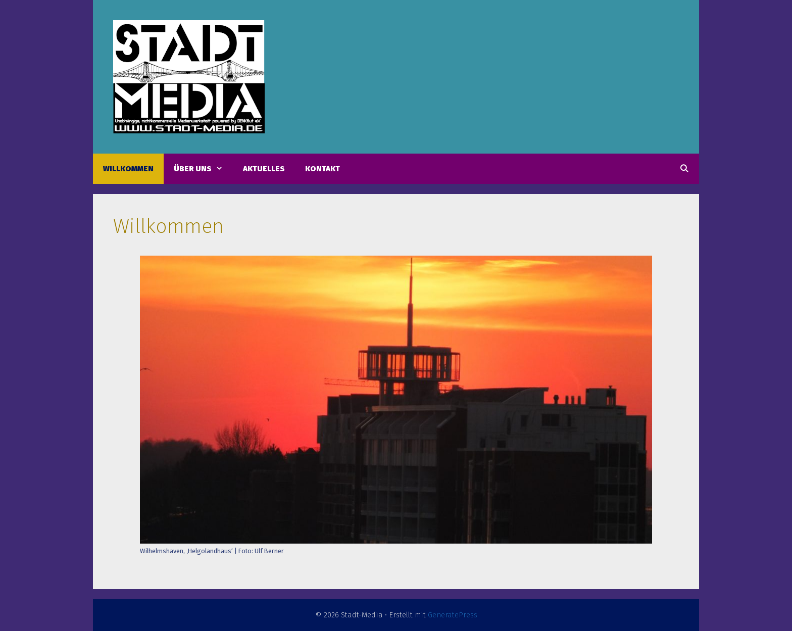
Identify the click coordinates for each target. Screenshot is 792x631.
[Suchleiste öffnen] (684, 169)
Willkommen (128, 168)
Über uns (203, 169)
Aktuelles (264, 168)
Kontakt (322, 168)
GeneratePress (452, 614)
